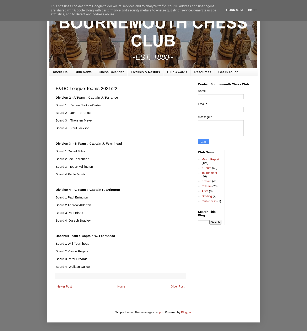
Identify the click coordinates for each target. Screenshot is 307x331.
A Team (206, 168)
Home (121, 286)
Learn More (235, 10)
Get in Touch (228, 72)
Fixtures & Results (145, 72)
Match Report (210, 159)
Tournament (209, 173)
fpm (160, 312)
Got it (252, 10)
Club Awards (177, 72)
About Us (60, 72)
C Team (207, 186)
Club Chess (209, 201)
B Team (206, 181)
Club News (83, 72)
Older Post (177, 286)
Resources (202, 72)
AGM (205, 191)
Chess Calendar (111, 72)
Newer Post (64, 286)
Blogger (186, 312)
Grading (207, 196)
